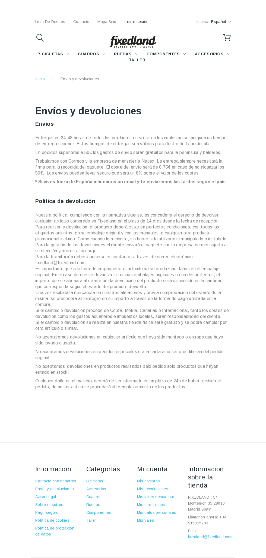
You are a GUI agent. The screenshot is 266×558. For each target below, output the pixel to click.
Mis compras (148, 481)
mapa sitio (106, 22)
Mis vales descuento (155, 497)
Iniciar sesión (136, 22)
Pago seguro (47, 512)
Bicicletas (94, 481)
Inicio (40, 79)
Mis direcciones (151, 504)
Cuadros (94, 497)
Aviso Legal (45, 497)
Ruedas (93, 504)
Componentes (99, 512)
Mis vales (145, 520)
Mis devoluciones (152, 489)
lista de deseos (50, 22)
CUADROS (88, 54)
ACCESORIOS (209, 54)
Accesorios (96, 489)
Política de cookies (52, 520)
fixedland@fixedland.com (210, 537)
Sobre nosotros (49, 504)
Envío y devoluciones (54, 489)
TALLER (137, 60)
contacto (81, 22)
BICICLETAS (50, 54)
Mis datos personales (156, 512)
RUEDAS (122, 54)
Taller (91, 520)
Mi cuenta (152, 469)
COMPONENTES (163, 54)
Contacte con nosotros (56, 481)
